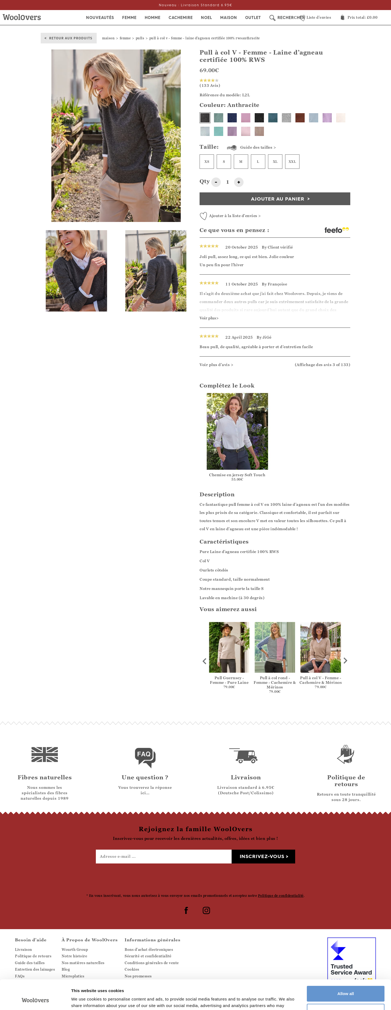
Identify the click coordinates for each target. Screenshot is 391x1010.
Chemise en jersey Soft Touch (237, 474)
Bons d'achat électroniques (149, 949)
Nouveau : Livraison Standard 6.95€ (195, 5)
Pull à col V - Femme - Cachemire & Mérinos (320, 680)
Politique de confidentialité (281, 896)
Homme (152, 17)
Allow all (346, 966)
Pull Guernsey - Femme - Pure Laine (229, 680)
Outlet (253, 17)
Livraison (23, 949)
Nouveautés (100, 17)
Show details (83, 999)
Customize (346, 983)
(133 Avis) (210, 83)
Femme (129, 17)
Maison (228, 17)
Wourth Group (75, 949)
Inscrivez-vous (262, 856)
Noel (206, 17)
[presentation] (195, 878)
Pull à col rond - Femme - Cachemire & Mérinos (275, 682)
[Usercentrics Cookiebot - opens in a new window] (35, 999)
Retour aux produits (70, 38)
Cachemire (181, 17)
